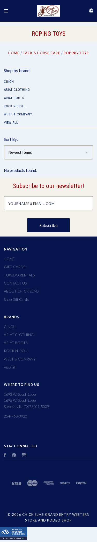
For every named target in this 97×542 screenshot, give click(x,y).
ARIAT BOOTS (14, 98)
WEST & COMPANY (18, 114)
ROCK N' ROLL (15, 106)
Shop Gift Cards (16, 299)
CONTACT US (15, 283)
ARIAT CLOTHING (17, 90)
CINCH (9, 82)
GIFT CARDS (14, 267)
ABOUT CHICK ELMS (21, 291)
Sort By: (11, 139)
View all (11, 122)
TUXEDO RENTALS (19, 275)
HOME (9, 258)
